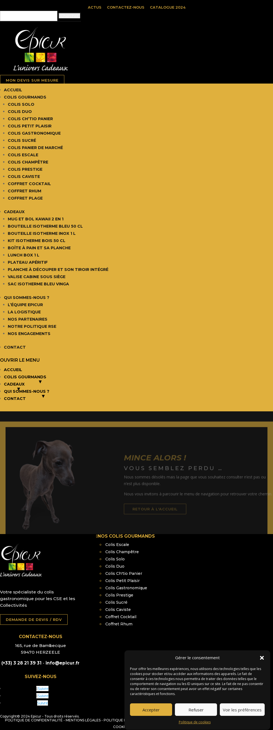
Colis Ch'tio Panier (123, 573)
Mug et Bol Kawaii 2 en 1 (35, 219)
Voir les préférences (242, 722)
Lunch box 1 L (23, 255)
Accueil (13, 89)
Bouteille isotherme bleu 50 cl (45, 226)
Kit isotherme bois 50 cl (36, 240)
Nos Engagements (29, 333)
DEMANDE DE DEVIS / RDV (34, 619)
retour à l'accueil (167, 519)
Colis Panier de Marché (35, 147)
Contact (15, 347)
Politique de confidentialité (34, 720)
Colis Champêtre (28, 162)
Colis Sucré (22, 140)
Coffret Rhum (24, 190)
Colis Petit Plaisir (30, 126)
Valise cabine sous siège (36, 276)
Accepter (151, 722)
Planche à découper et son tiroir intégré (58, 269)
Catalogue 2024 (167, 7)
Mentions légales (83, 720)
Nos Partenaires (27, 319)
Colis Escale (23, 154)
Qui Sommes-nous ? (26, 297)
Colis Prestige (25, 169)
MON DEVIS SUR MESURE (32, 80)
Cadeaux (14, 211)
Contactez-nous (125, 7)
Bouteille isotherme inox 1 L (42, 233)
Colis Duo (20, 111)
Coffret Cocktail (29, 183)
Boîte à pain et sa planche (39, 247)
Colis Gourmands (25, 97)
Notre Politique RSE (32, 326)
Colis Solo (21, 104)
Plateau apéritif (28, 262)
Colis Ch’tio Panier (30, 118)
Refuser (196, 722)
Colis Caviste (24, 176)
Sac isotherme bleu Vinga (38, 283)
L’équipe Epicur (25, 304)
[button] (262, 670)
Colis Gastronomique (34, 133)
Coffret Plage (25, 198)
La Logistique (24, 311)
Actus (94, 7)
